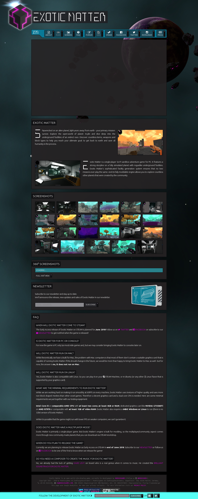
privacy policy (140, 485)
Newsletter (42, 286)
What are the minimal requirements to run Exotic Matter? (71, 388)
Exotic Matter (44, 122)
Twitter (123, 329)
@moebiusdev (142, 478)
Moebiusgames (120, 478)
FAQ (36, 317)
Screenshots (43, 196)
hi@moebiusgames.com (65, 483)
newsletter (43, 333)
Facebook (139, 329)
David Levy (79, 463)
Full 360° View (42, 276)
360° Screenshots (46, 264)
